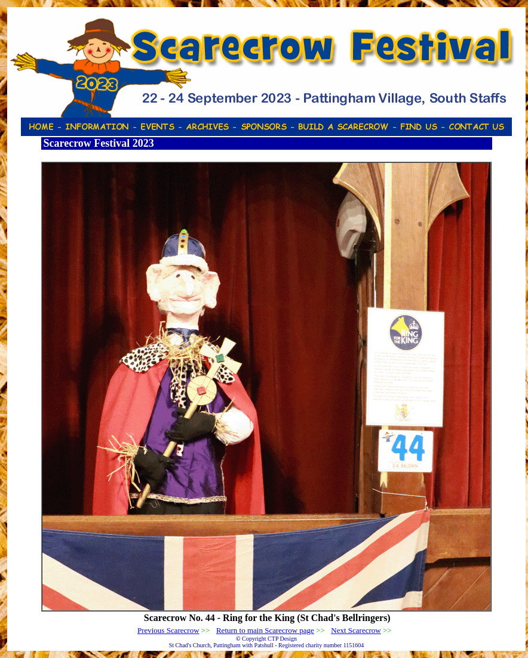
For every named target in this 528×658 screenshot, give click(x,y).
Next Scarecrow (355, 630)
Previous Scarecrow (168, 630)
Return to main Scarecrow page (265, 630)
